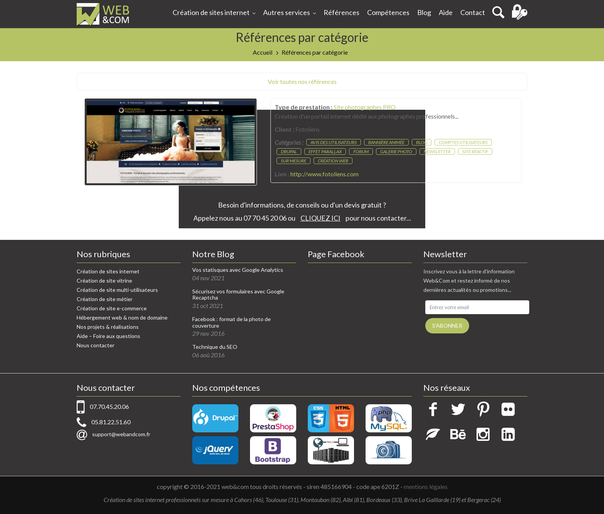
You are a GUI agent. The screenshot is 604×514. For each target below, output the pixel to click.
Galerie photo (396, 151)
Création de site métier (105, 299)
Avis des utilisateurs (333, 142)
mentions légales (426, 486)
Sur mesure (293, 161)
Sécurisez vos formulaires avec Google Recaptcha (238, 294)
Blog (424, 12)
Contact (472, 12)
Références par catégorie (315, 52)
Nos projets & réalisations (108, 326)
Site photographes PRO (365, 107)
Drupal (289, 151)
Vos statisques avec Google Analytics (237, 270)
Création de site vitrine (104, 280)
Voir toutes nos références (302, 81)
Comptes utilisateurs (463, 142)
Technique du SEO (214, 347)
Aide (446, 12)
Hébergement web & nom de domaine (122, 317)
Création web (333, 161)
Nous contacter (95, 345)
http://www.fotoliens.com (324, 173)
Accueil (262, 52)
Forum (361, 151)
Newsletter (437, 151)
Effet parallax (325, 151)
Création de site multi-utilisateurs (117, 289)
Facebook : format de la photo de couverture (231, 322)
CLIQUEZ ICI (320, 218)
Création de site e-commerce (112, 308)
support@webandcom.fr (121, 434)
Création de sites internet (214, 13)
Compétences (388, 12)
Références (341, 12)
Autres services (289, 13)
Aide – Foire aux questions (108, 336)
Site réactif (475, 151)
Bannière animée (386, 142)
